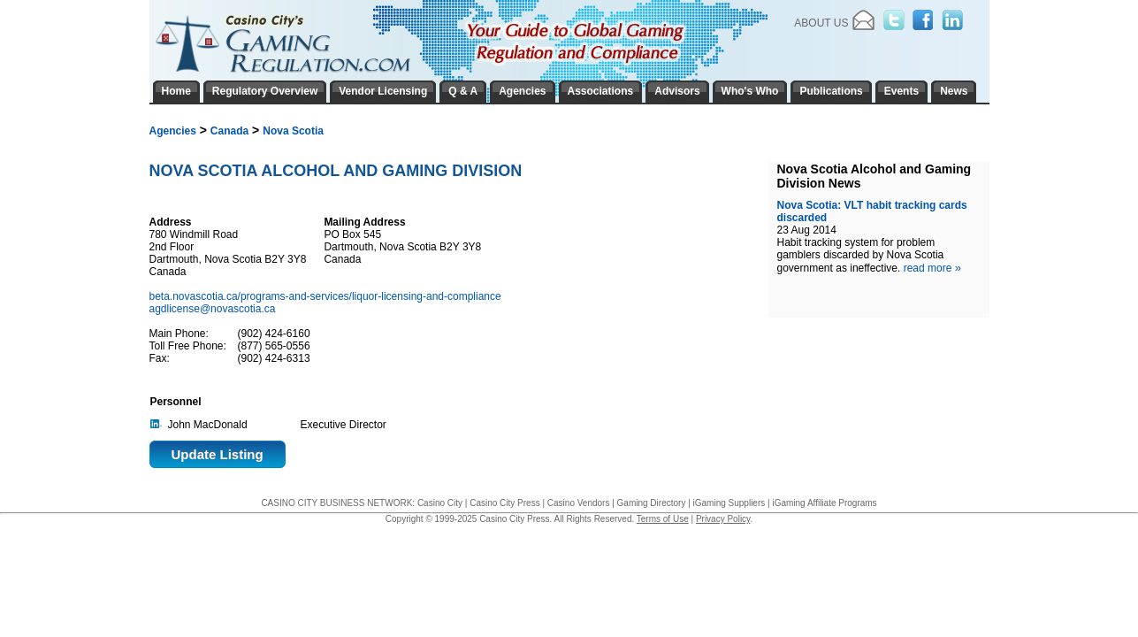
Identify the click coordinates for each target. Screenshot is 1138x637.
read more (932, 268)
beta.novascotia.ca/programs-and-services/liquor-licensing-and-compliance (327, 296)
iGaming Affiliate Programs (824, 503)
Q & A (462, 91)
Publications (830, 91)
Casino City (439, 503)
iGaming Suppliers (729, 503)
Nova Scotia (293, 131)
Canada (229, 131)
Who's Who (750, 91)
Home (176, 91)
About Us (821, 23)
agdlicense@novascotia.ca (212, 309)
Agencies (172, 131)
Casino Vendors (578, 503)
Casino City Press (504, 503)
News (953, 91)
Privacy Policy (723, 519)
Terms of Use (663, 519)
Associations (601, 91)
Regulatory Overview (264, 91)
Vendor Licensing (383, 91)
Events (901, 91)
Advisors (676, 91)
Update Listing (217, 454)
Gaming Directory (651, 503)
